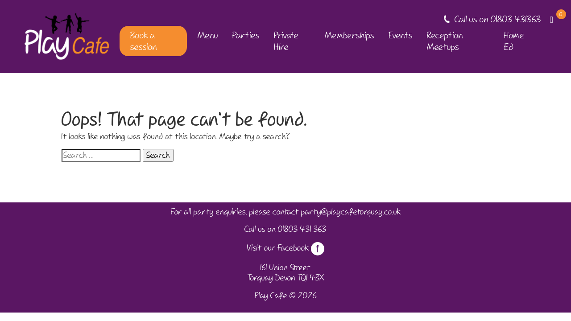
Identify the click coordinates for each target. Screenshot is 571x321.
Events (401, 35)
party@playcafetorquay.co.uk (351, 212)
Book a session (143, 41)
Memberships (349, 35)
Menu (208, 35)
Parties (246, 35)
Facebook (300, 248)
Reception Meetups (445, 41)
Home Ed (514, 41)
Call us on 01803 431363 (498, 19)
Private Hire (286, 41)
